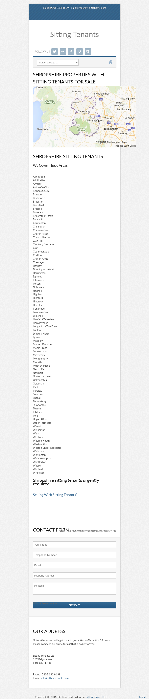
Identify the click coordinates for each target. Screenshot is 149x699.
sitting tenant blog (96, 697)
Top (143, 697)
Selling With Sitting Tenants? (55, 495)
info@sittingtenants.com (92, 8)
